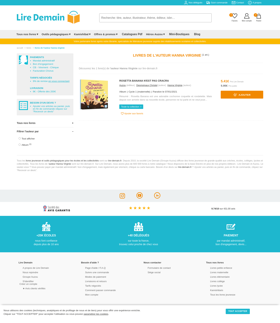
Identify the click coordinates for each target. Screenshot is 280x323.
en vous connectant (58, 81)
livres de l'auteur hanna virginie (49, 48)
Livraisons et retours (92, 281)
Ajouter (242, 94)
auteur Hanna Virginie (60, 163)
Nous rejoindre (26, 272)
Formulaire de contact (155, 267)
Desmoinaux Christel (146, 85)
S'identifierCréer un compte (27, 282)
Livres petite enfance (217, 267)
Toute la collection (130, 106)
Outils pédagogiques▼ (56, 34)
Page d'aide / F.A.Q (92, 267)
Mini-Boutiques (175, 34)
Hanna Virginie (175, 85)
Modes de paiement (92, 276)
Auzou (122, 85)
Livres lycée (213, 285)
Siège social (150, 272)
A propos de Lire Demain (32, 267)
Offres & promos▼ (106, 34)
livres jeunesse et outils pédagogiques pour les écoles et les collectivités (62, 160)
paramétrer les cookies (96, 314)
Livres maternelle (215, 272)
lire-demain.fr (114, 160)
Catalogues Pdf (131, 34)
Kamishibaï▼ (82, 34)
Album (26, 144)
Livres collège (214, 281)
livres (28, 48)
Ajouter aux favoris (132, 113)
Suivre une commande (93, 272)
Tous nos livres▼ (27, 34)
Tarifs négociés (89, 285)
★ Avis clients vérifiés (30, 288)
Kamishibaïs (213, 290)
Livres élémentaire (216, 276)
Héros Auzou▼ (153, 34)
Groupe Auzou (26, 276)
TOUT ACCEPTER (237, 311)
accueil (20, 48)
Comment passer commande (96, 290)
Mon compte (88, 294)
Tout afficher (28, 138)
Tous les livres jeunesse (219, 294)
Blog (191, 34)
